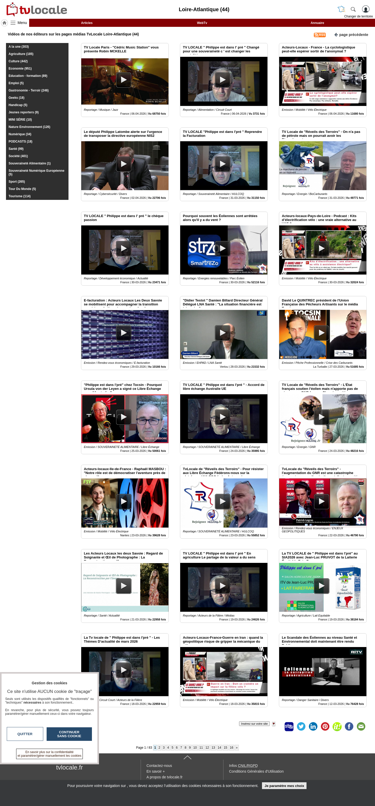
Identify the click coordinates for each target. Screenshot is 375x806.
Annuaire (317, 23)
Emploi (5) (16, 83)
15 (225, 747)
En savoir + (156, 771)
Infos (243, 766)
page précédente (351, 34)
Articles (86, 23)
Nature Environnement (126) (29, 127)
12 (207, 747)
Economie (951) (20, 68)
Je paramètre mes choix (284, 786)
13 (213, 747)
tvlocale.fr (69, 767)
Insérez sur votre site (254, 723)
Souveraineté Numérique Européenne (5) (36, 172)
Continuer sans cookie (69, 734)
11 (201, 747)
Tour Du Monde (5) (22, 189)
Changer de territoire (358, 16)
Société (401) (18, 156)
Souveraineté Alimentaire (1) (30, 163)
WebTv (202, 23)
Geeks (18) (16, 98)
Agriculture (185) (21, 54)
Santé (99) (16, 149)
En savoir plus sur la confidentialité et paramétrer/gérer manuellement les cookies (50, 754)
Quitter (25, 734)
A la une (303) (19, 46)
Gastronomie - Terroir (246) (29, 90)
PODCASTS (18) (20, 141)
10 (195, 747)
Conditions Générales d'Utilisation (256, 771)
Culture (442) (18, 61)
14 (219, 747)
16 (231, 747)
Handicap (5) (18, 105)
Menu (22, 23)
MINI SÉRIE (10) (20, 119)
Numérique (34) (20, 134)
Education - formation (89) (28, 76)
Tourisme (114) (19, 196)
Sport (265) (17, 181)
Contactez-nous (159, 766)
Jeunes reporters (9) (24, 112)
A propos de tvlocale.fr (165, 777)
